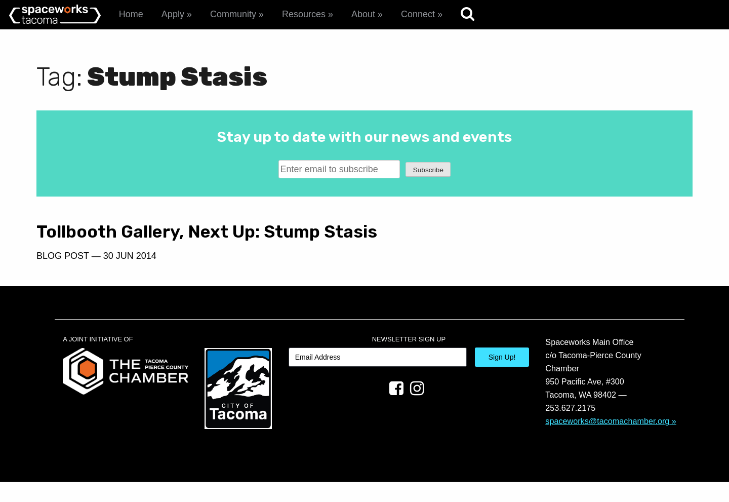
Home (131, 14)
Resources (304, 14)
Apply (172, 14)
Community (233, 14)
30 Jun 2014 (129, 276)
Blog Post (62, 276)
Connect (418, 14)
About (363, 14)
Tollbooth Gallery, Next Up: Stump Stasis (178, 241)
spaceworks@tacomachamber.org (607, 440)
